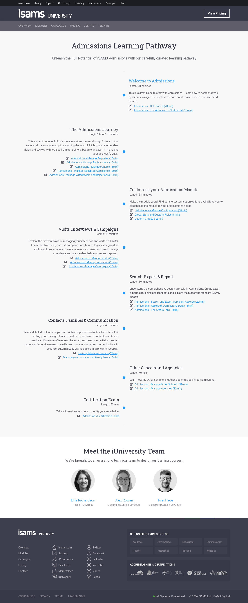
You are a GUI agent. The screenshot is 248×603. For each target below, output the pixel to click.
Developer (111, 3)
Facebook (95, 553)
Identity (37, 3)
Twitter (94, 547)
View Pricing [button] (217, 13)
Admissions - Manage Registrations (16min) (92, 162)
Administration (165, 541)
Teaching (186, 550)
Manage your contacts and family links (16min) (90, 357)
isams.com (24, 3)
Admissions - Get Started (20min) (153, 106)
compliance (26, 596)
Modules (23, 553)
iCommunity (64, 3)
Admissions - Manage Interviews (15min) (94, 262)
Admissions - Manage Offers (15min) (96, 166)
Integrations (163, 550)
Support (49, 3)
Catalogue (24, 559)
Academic (137, 541)
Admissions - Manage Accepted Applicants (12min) (88, 170)
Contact (23, 571)
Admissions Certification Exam (100, 416)
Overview (23, 547)
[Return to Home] (38, 532)
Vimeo (94, 571)
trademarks (76, 596)
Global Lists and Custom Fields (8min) (157, 214)
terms (59, 596)
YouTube (95, 565)
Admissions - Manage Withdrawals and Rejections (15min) (83, 175)
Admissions (187, 541)
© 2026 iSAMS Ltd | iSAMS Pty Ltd (209, 596)
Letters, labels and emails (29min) (98, 353)
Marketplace (94, 3)
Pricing (22, 565)
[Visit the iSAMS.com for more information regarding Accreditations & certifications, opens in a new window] (178, 570)
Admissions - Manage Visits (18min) (96, 258)
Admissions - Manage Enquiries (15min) (94, 158)
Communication (214, 541)
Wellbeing (211, 550)
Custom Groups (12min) (149, 218)
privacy (44, 596)
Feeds (93, 577)
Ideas (123, 3)
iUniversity (79, 3)
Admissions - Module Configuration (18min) (161, 210)
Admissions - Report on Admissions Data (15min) (164, 305)
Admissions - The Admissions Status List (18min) (163, 110)
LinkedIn (95, 559)
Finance (136, 550)
